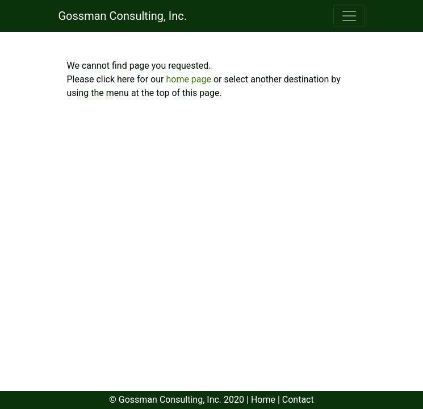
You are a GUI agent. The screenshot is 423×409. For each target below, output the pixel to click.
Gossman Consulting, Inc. (122, 16)
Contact (298, 399)
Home (263, 399)
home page (189, 79)
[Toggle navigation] (349, 16)
